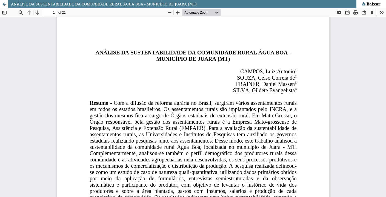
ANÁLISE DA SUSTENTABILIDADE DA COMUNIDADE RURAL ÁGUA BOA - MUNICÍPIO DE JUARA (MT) (104, 4)
